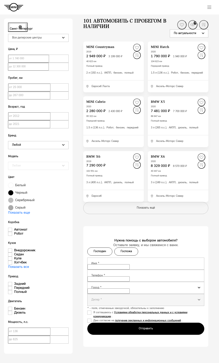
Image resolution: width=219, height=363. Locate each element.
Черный (21, 193)
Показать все (18, 267)
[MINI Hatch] (160, 47)
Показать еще (19, 213)
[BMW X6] (93, 156)
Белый (20, 185)
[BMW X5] (158, 101)
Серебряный (24, 200)
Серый (20, 208)
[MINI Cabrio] (95, 101)
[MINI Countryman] (100, 47)
